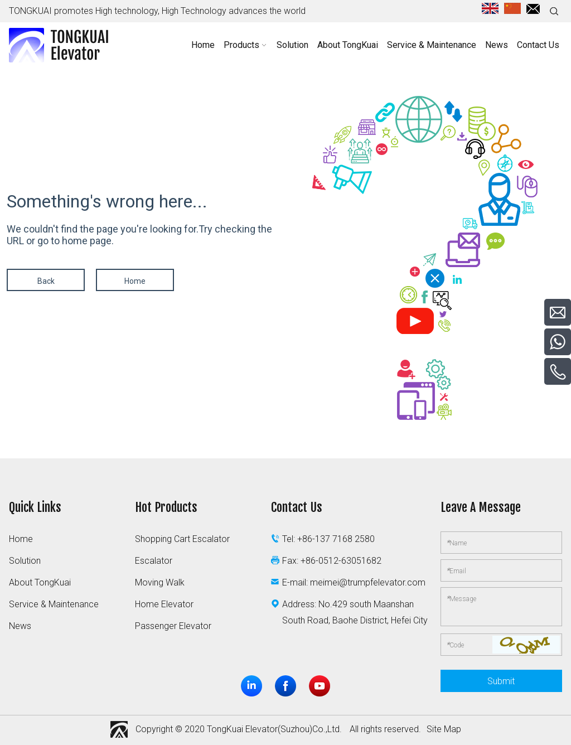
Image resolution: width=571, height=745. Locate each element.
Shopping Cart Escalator (182, 539)
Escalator (153, 560)
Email (456, 570)
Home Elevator (164, 604)
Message (461, 598)
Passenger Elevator (173, 626)
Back (46, 281)
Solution (25, 560)
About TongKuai (40, 582)
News (20, 626)
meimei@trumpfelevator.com (367, 582)
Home (135, 281)
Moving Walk (160, 582)
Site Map (444, 729)
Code (455, 644)
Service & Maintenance (54, 604)
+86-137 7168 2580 (336, 539)
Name (456, 542)
